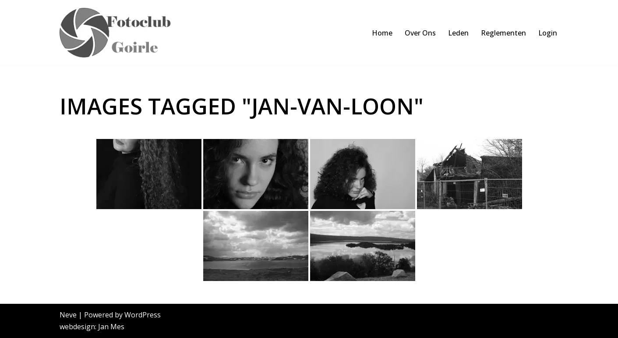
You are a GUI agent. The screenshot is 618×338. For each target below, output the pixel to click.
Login (547, 33)
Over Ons (420, 33)
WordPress (142, 315)
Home (382, 33)
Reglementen (503, 33)
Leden (458, 33)
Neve (68, 315)
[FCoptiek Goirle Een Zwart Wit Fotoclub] (120, 33)
